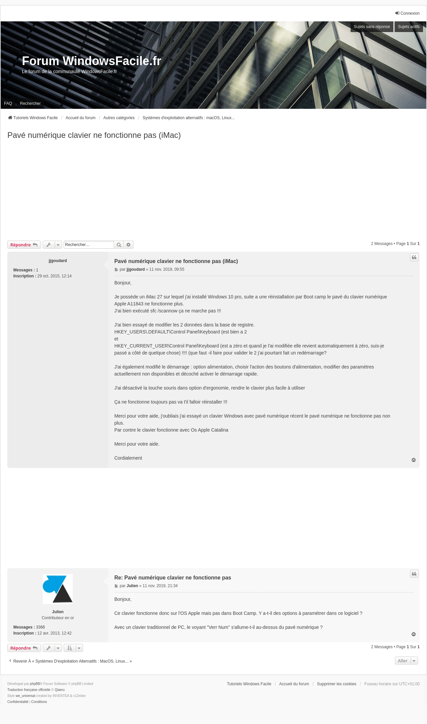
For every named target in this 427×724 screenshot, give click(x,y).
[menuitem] (17, 702)
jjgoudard (58, 260)
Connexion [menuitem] (407, 13)
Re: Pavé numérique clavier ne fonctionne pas (172, 577)
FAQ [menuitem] (8, 103)
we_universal (25, 696)
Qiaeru (60, 690)
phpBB (35, 684)
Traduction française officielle (28, 690)
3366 (40, 627)
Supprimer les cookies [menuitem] (336, 684)
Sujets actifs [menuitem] (409, 26)
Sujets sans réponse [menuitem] (372, 26)
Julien (58, 612)
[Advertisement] (213, 190)
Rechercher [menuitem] (30, 103)
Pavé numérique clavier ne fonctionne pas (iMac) (94, 135)
